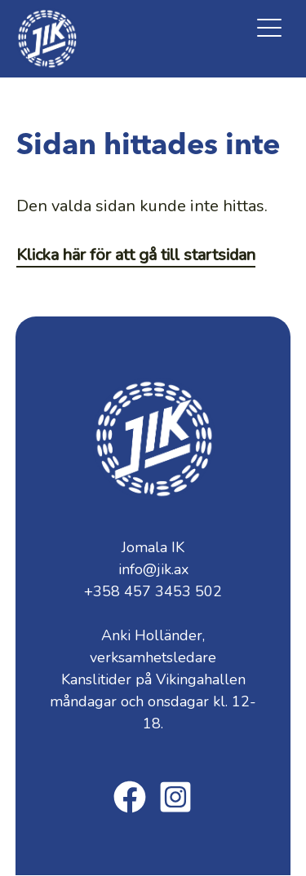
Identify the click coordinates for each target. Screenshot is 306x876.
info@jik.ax (153, 569)
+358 (153, 591)
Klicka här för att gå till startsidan (135, 255)
